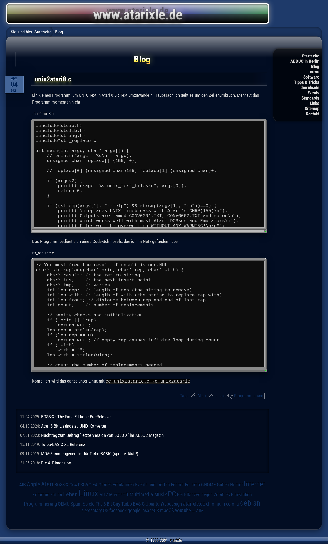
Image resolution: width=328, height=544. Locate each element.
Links (314, 103)
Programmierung (248, 395)
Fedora (177, 484)
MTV (103, 494)
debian (250, 502)
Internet (254, 484)
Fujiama (192, 484)
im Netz (144, 241)
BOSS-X (61, 484)
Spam (76, 504)
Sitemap (312, 108)
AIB (22, 484)
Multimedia (141, 494)
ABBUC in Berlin (304, 61)
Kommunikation (47, 494)
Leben (70, 494)
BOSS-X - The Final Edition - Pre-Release (76, 416)
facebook (118, 510)
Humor (236, 484)
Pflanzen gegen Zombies (207, 494)
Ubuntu (153, 504)
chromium (215, 503)
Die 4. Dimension (56, 462)
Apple (33, 484)
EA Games (102, 484)
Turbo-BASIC (133, 503)
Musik (160, 494)
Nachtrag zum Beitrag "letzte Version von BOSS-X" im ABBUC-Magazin (102, 435)
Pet (180, 494)
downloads (310, 87)
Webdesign (171, 504)
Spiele (89, 504)
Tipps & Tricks (306, 82)
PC (172, 493)
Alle (199, 510)
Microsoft (118, 494)
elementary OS (94, 510)
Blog (315, 66)
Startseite (310, 55)
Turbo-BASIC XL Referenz (63, 444)
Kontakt (312, 113)
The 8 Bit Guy (108, 503)
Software (311, 77)
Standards (310, 98)
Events (313, 92)
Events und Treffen (152, 484)
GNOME (208, 484)
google (134, 510)
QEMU (63, 503)
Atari (201, 395)
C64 (73, 484)
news (314, 71)
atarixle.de (194, 504)
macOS (167, 510)
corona (232, 503)
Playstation (241, 494)
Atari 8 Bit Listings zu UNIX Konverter (73, 425)
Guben (223, 484)
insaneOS (150, 510)
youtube (183, 510)
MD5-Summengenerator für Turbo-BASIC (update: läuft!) (89, 453)
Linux (220, 395)
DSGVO (84, 484)
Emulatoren (123, 484)
